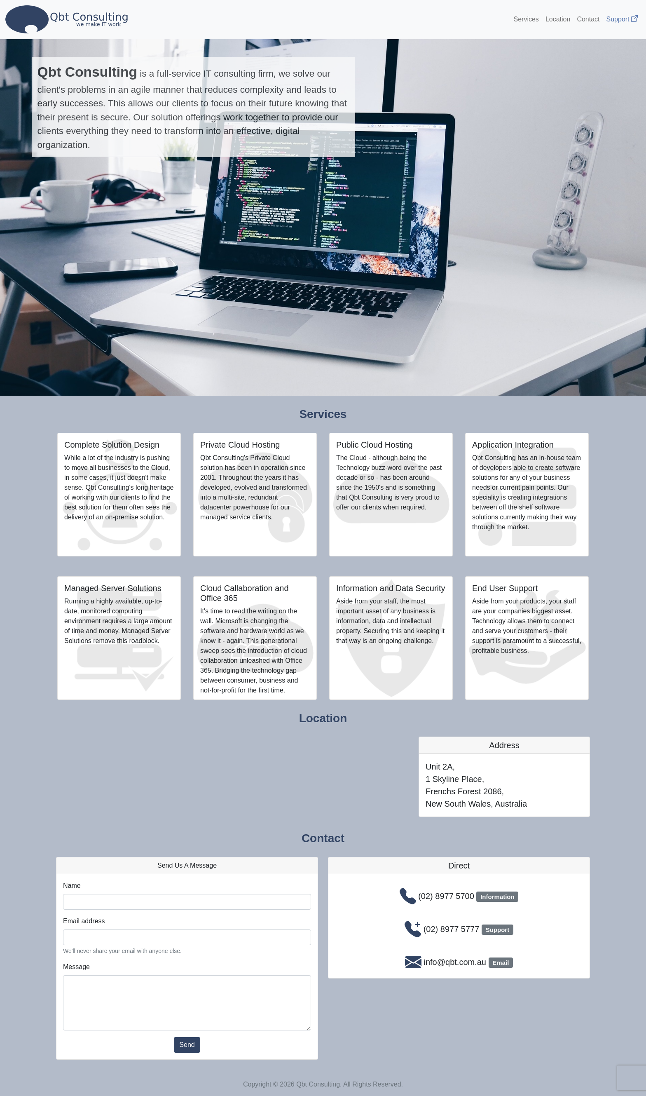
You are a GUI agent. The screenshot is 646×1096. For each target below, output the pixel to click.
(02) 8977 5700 (446, 896)
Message (76, 966)
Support (622, 19)
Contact (588, 19)
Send (186, 1044)
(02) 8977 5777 (452, 929)
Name (72, 885)
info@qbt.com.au (455, 962)
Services (526, 19)
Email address (84, 921)
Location (558, 19)
